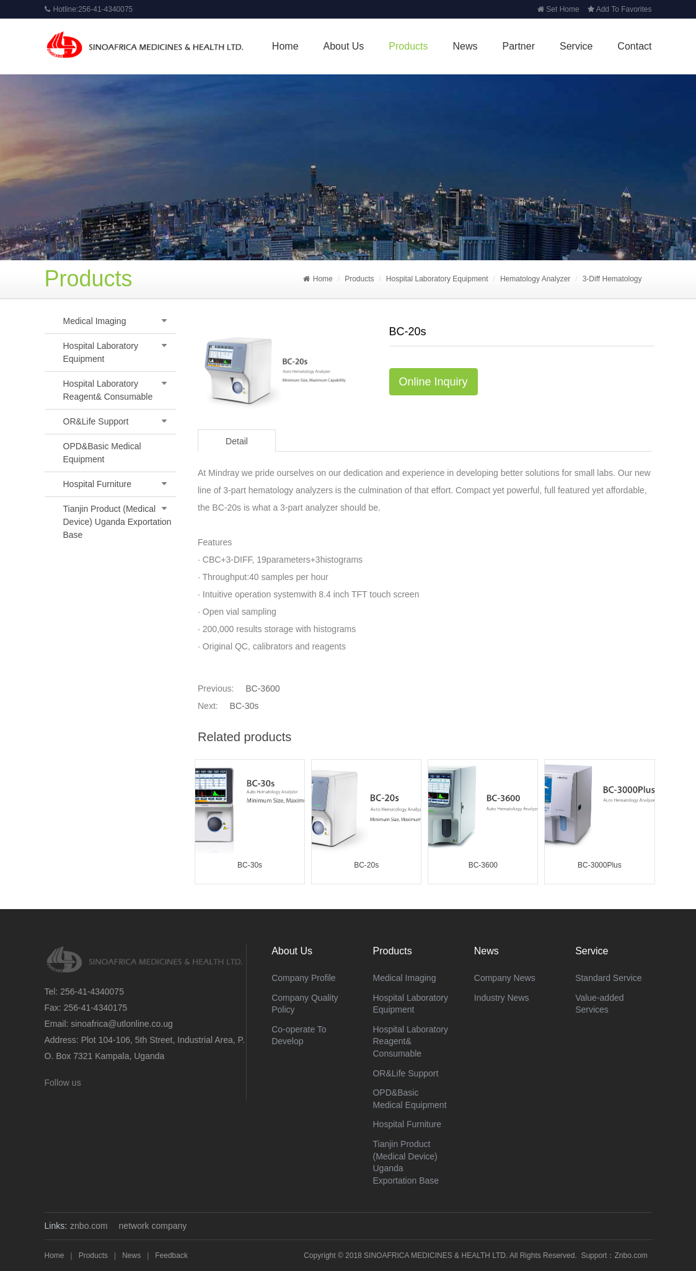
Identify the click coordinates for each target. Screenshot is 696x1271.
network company (153, 1226)
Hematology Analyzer (535, 279)
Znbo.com (630, 1255)
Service (576, 46)
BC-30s (244, 706)
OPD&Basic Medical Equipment (102, 452)
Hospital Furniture (97, 484)
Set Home (558, 9)
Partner (519, 46)
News (465, 46)
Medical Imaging (94, 321)
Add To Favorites (620, 9)
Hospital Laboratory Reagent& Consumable (108, 390)
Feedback (171, 1255)
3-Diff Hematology (612, 279)
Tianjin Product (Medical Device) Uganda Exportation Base (117, 522)
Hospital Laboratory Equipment (437, 279)
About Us (344, 46)
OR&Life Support (96, 421)
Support (594, 1255)
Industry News (501, 998)
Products (408, 46)
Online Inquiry (433, 382)
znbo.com (89, 1226)
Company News (504, 978)
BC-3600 (262, 688)
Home (285, 46)
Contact (634, 46)
